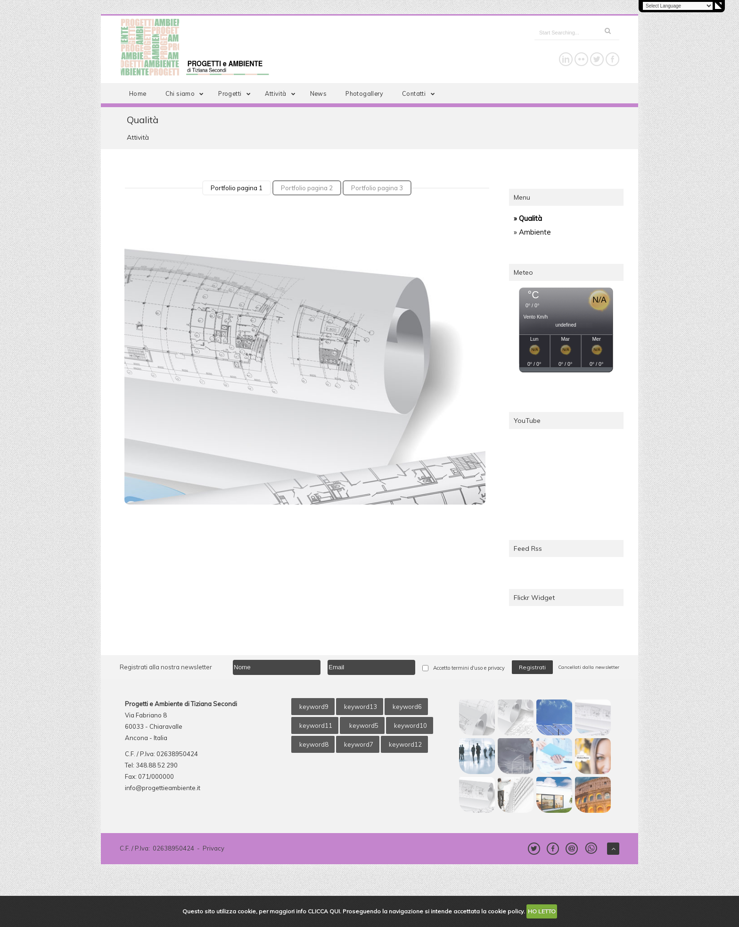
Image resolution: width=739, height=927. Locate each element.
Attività (282, 93)
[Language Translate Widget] (678, 6)
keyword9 (314, 706)
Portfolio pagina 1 (237, 188)
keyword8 (314, 744)
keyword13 (360, 706)
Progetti (236, 93)
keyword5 (363, 725)
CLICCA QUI (324, 911)
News (318, 93)
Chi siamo (186, 93)
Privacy (213, 848)
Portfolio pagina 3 (377, 188)
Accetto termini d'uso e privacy (469, 668)
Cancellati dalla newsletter (588, 667)
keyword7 (359, 744)
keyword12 (405, 744)
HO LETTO (542, 911)
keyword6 (407, 706)
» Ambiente (532, 232)
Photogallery (364, 93)
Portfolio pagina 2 (307, 188)
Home (138, 93)
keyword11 (316, 725)
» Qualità (528, 218)
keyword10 (410, 725)
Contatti (420, 93)
